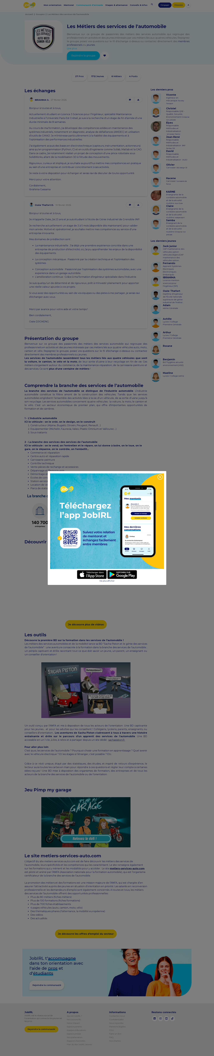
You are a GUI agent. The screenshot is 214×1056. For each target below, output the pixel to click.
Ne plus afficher (107, 581)
